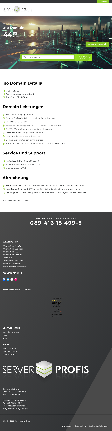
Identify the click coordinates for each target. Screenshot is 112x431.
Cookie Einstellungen (98, 426)
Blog (5, 338)
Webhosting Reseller (12, 254)
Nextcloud (7, 257)
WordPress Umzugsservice (15, 266)
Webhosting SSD (10, 251)
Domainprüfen (84, 57)
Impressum (67, 426)
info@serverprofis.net (17, 405)
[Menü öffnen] (107, 8)
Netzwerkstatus (10, 351)
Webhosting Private (12, 245)
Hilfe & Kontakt (10, 348)
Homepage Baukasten (13, 260)
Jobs (5, 335)
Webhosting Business (13, 248)
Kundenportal (103, 1)
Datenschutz (80, 426)
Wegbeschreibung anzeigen (16, 408)
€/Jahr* (16, 36)
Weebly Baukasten (11, 263)
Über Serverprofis (11, 332)
